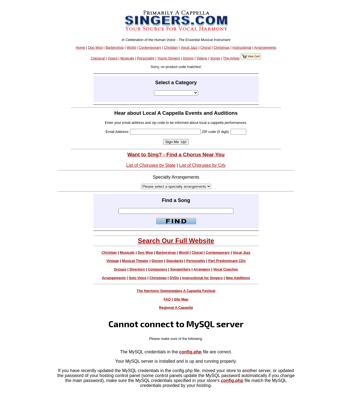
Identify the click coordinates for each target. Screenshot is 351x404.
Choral (205, 47)
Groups (120, 269)
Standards (174, 261)
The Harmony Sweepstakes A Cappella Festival (176, 291)
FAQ (167, 299)
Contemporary (150, 47)
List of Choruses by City (202, 165)
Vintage (112, 261)
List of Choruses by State (150, 165)
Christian (171, 47)
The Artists (231, 58)
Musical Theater (135, 261)
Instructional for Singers (202, 278)
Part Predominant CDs (227, 261)
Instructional (241, 47)
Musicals (127, 58)
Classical (98, 58)
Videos (201, 58)
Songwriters (180, 269)
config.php (190, 352)
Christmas (221, 47)
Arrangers (201, 269)
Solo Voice (137, 278)
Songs (215, 58)
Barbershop (115, 47)
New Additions (238, 278)
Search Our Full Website (176, 240)
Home (80, 47)
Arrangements (265, 47)
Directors (137, 269)
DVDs (174, 278)
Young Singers (168, 58)
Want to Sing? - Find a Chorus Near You (176, 154)
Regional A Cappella (176, 307)
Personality (145, 58)
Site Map (181, 299)
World (131, 47)
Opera (113, 58)
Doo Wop (95, 47)
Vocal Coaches (225, 269)
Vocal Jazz (189, 47)
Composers (157, 269)
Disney (188, 58)
